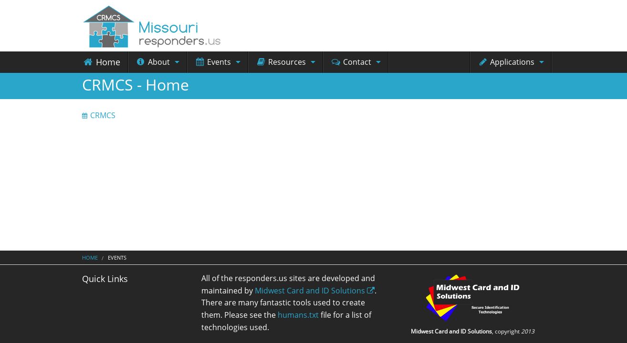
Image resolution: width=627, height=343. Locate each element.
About (153, 62)
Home (101, 62)
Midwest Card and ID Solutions (315, 290)
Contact (351, 62)
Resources (281, 62)
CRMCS (102, 115)
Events (213, 62)
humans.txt (298, 315)
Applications (506, 62)
